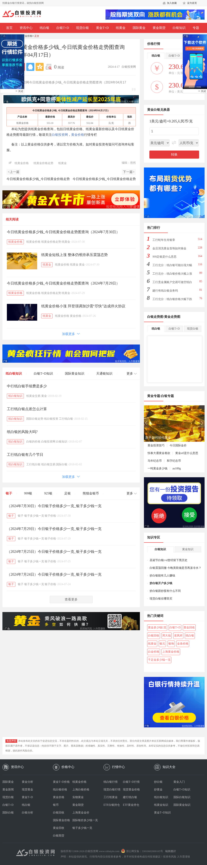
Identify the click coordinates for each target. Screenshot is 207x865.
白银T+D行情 (131, 781)
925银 (48, 493)
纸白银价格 (60, 789)
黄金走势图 (172, 316)
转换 (174, 154)
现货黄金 (27, 789)
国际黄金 (139, 28)
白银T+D (62, 28)
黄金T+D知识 (162, 812)
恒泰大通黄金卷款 (159, 453)
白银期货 (58, 835)
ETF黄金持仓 (131, 804)
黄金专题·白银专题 (160, 396)
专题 (196, 28)
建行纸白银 (130, 797)
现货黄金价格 (131, 789)
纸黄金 (121, 28)
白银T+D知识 (43, 373)
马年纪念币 (155, 460)
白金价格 (153, 651)
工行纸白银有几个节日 (25, 455)
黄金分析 (27, 781)
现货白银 (82, 28)
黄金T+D (102, 28)
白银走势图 (155, 316)
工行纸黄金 (111, 797)
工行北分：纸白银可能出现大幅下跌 (172, 266)
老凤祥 (178, 635)
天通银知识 (104, 373)
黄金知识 (187, 549)
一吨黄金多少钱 (157, 468)
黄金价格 (77, 134)
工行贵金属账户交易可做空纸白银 (172, 283)
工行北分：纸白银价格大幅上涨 (172, 273)
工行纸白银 (66, 418)
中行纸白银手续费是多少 (27, 386)
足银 (67, 493)
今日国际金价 (178, 445)
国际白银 (61, 464)
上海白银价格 (80, 789)
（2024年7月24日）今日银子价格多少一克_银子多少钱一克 (54, 574)
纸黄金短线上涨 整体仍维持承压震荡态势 (74, 255)
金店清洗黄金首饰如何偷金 (169, 248)
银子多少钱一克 (34, 515)
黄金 (82, 264)
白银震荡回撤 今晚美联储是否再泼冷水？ (175, 567)
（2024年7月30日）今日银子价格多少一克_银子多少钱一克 (54, 506)
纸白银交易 (48, 464)
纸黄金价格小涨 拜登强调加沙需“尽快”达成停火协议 (83, 306)
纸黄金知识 (161, 804)
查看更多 (71, 599)
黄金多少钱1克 (157, 627)
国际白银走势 (34, 418)
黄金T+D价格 (61, 781)
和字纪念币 (174, 460)
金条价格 (182, 643)
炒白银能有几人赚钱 (162, 575)
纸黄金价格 (26, 36)
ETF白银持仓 (112, 804)
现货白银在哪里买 (161, 598)
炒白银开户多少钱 (161, 583)
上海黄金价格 (170, 651)
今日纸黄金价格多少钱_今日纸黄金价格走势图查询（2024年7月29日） (63, 283)
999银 (28, 493)
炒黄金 (158, 789)
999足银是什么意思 (164, 256)
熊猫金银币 (91, 493)
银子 (9, 493)
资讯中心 (26, 28)
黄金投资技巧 (156, 445)
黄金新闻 (8, 789)
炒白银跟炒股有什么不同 (165, 590)
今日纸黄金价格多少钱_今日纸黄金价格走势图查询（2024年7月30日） (63, 232)
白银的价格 (33, 441)
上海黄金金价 (80, 812)
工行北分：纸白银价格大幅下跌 (172, 299)
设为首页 (192, 3)
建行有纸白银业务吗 (165, 290)
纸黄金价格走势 (43, 163)
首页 (9, 28)
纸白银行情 (111, 781)
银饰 (171, 643)
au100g (176, 468)
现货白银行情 (112, 789)
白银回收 (153, 635)
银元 (162, 643)
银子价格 (50, 515)
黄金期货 (159, 28)
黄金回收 (189, 627)
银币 (56, 804)
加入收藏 (172, 3)
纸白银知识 (14, 373)
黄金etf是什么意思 (186, 453)
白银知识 (179, 28)
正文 (36, 36)
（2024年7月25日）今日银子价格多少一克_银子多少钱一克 (54, 552)
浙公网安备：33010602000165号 (144, 851)
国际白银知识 (181, 797)
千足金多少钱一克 (159, 659)
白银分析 (27, 812)
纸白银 (44, 28)
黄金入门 (179, 781)
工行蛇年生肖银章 (163, 239)
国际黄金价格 (61, 820)
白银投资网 (60, 134)
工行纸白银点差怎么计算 (27, 409)
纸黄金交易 (33, 395)
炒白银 (158, 781)
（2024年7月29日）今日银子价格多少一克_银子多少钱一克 (54, 529)
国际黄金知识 (74, 373)
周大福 (166, 635)
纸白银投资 (51, 418)
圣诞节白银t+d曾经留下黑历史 (168, 560)
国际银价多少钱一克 (82, 820)
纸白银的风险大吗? (22, 432)
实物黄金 (78, 797)
